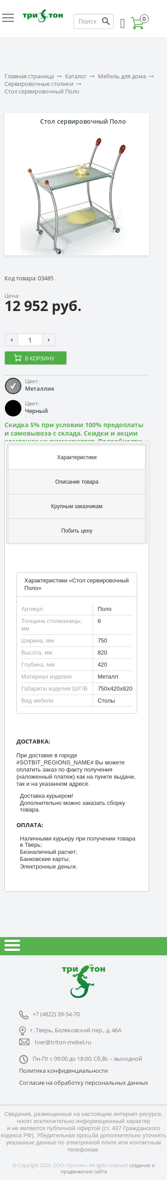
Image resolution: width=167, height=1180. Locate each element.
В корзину (39, 358)
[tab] (77, 457)
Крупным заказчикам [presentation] (77, 506)
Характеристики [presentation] (77, 457)
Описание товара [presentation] (76, 482)
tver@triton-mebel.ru (63, 1042)
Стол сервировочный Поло (41, 91)
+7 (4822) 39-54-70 (56, 1014)
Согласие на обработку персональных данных (83, 1083)
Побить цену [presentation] (77, 531)
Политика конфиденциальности (63, 1071)
